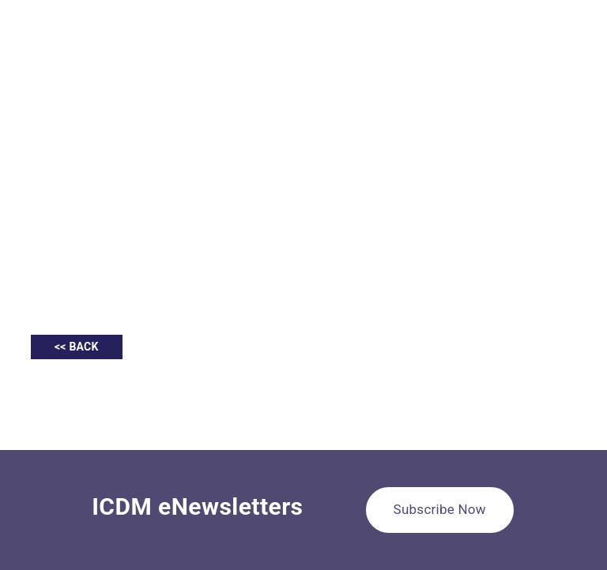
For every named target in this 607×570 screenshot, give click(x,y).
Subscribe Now (440, 509)
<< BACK (77, 346)
